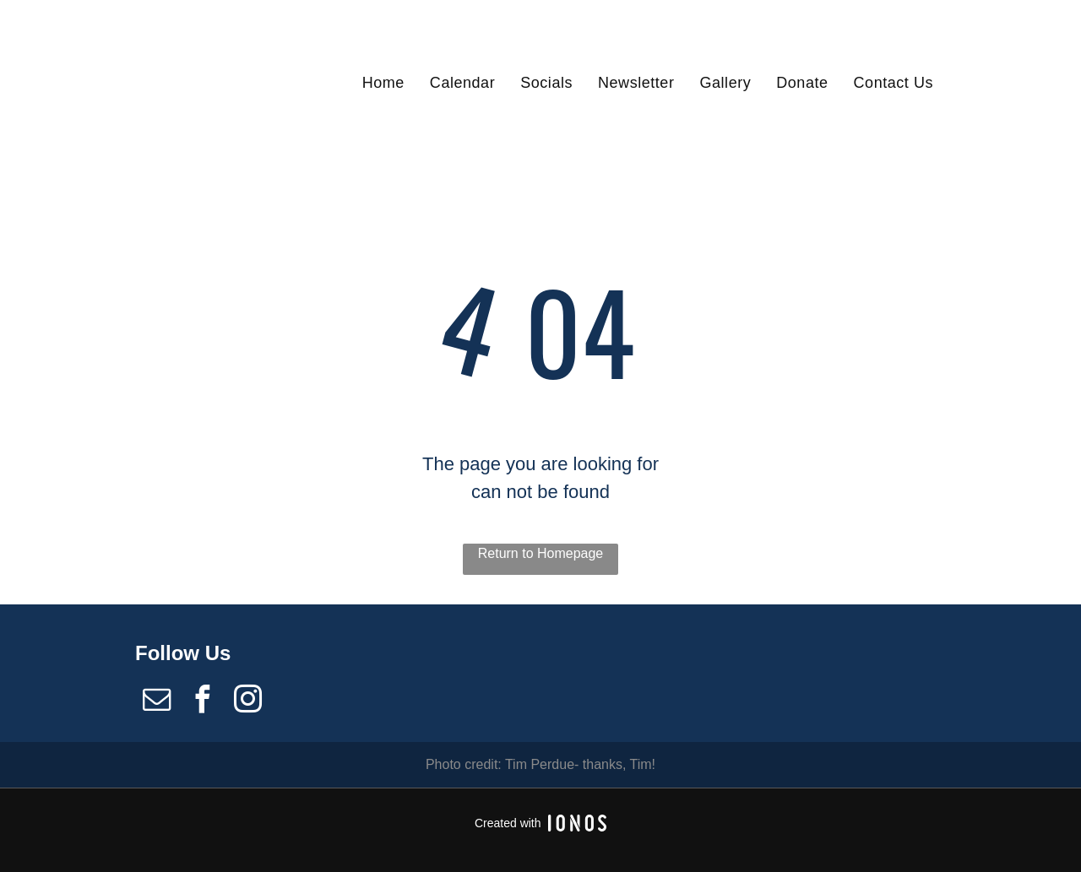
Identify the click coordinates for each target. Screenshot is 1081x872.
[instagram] (248, 702)
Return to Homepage (541, 553)
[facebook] (202, 702)
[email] (156, 702)
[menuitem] (383, 82)
